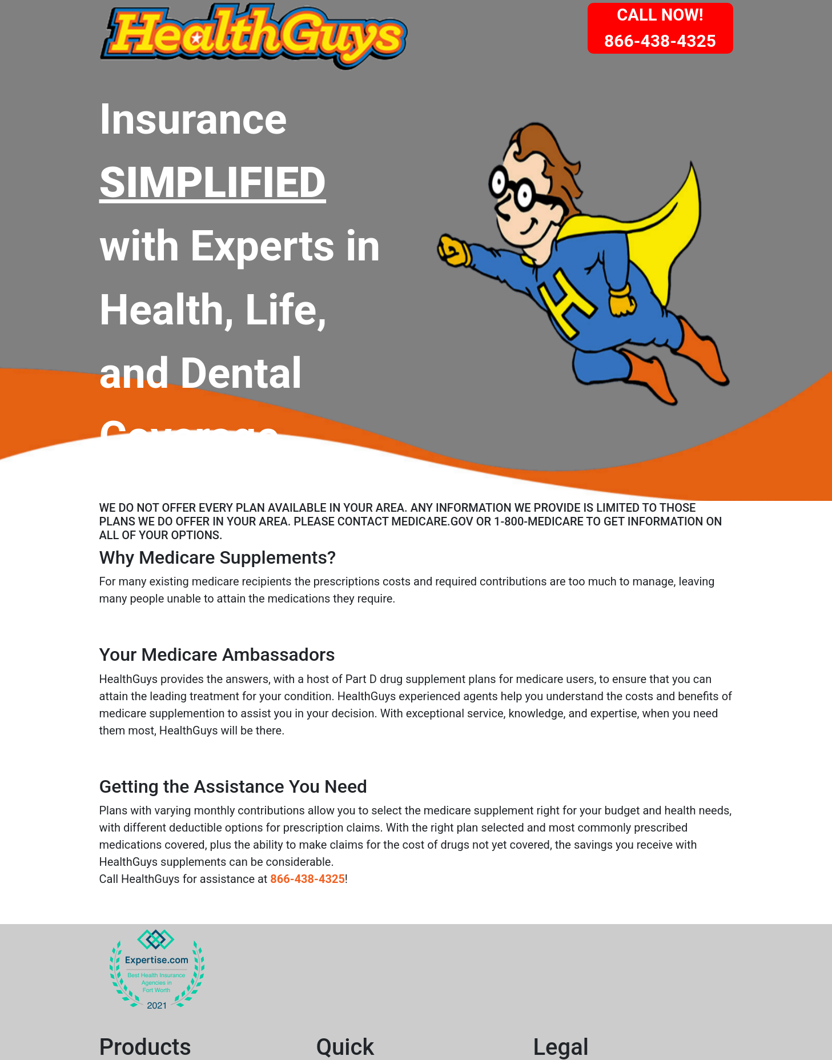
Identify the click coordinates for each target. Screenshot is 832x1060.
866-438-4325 (307, 879)
